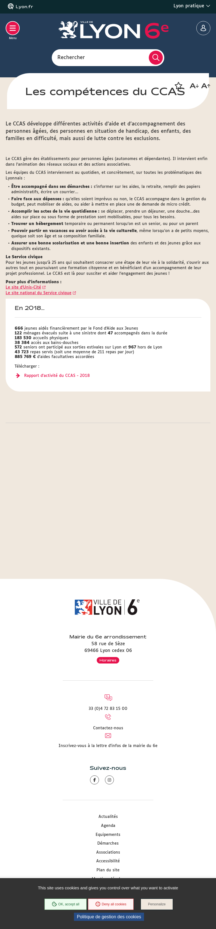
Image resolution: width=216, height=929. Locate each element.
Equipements (108, 835)
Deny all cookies (110, 904)
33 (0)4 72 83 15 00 (108, 709)
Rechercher (71, 57)
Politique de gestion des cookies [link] (109, 916)
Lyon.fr (24, 7)
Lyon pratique (192, 5)
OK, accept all (65, 904)
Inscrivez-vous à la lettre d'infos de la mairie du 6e (108, 746)
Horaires (108, 660)
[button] (178, 86)
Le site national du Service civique (38, 404)
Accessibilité (108, 861)
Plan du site (108, 870)
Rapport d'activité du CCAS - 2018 (57, 487)
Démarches (108, 843)
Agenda (108, 826)
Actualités (108, 817)
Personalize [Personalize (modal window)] (157, 904)
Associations (108, 852)
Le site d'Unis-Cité (23, 398)
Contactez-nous (108, 728)
